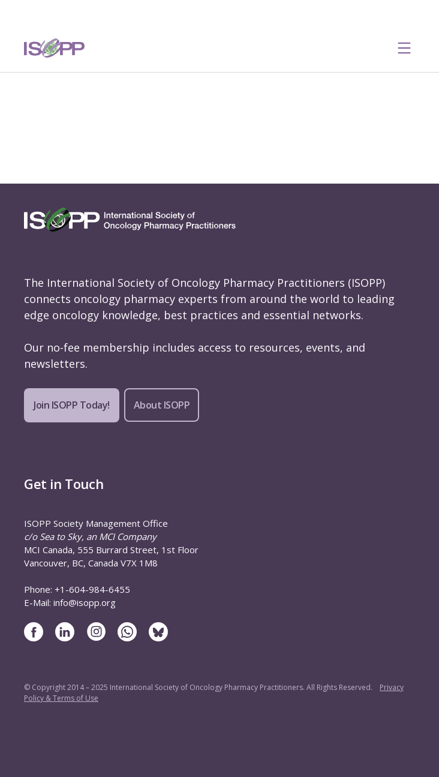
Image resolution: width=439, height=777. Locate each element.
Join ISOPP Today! (72, 405)
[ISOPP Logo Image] (54, 48)
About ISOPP (162, 405)
